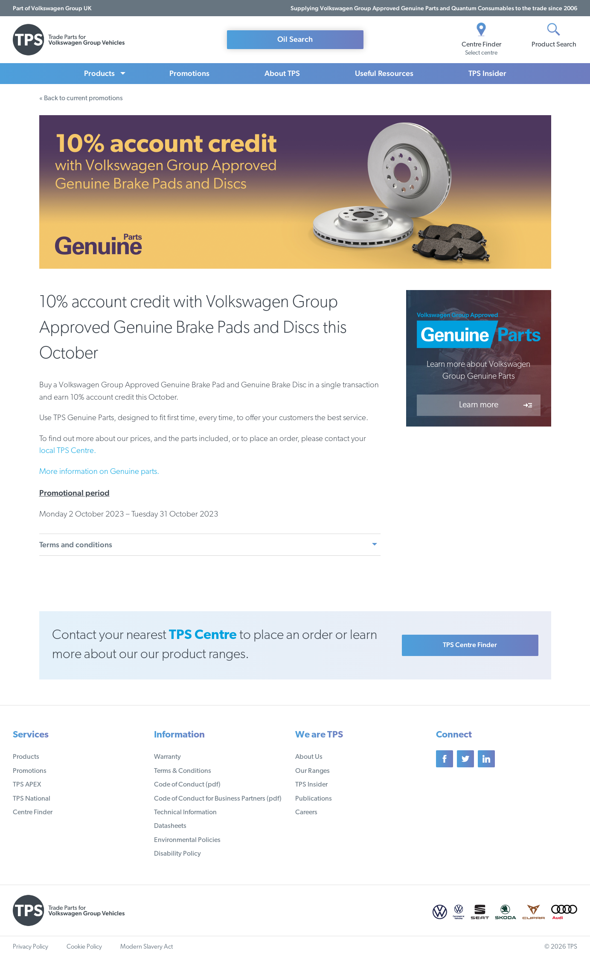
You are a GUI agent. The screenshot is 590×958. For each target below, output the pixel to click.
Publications (313, 798)
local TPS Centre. (67, 451)
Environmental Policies (187, 840)
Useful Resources (384, 73)
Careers (306, 812)
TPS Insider (487, 73)
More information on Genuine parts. (99, 472)
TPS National (31, 798)
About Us (309, 757)
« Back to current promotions (81, 98)
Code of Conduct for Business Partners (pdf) (218, 798)
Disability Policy (177, 854)
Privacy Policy (30, 947)
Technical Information (185, 812)
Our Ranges (312, 771)
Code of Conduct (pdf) (187, 784)
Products (99, 73)
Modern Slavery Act (146, 947)
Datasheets (170, 826)
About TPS (282, 73)
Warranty (167, 757)
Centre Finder (32, 812)
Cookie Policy (84, 947)
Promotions (189, 73)
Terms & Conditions (182, 771)
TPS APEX (27, 784)
